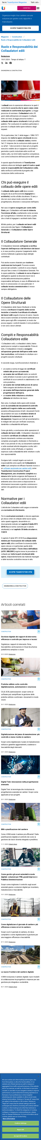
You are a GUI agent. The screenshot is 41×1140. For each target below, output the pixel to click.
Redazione (5, 56)
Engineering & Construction (11, 70)
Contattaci (26, 8)
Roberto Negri (13, 844)
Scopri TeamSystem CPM (20, 572)
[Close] (38, 1078)
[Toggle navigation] (38, 8)
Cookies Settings (20, 1125)
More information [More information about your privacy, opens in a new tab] (9, 1121)
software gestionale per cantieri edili (17, 468)
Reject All (20, 1132)
